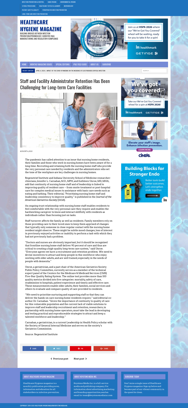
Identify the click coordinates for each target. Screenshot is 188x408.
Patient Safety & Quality (30, 10)
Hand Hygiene (52, 2)
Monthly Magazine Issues (41, 64)
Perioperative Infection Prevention (55, 10)
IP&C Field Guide (80, 64)
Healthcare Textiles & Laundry (49, 6)
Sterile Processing (28, 6)
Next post (80, 359)
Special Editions (62, 64)
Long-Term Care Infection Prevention (35, 14)
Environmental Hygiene (68, 2)
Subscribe (106, 64)
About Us (94, 64)
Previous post (59, 359)
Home (24, 64)
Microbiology (68, 6)
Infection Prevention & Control (33, 2)
